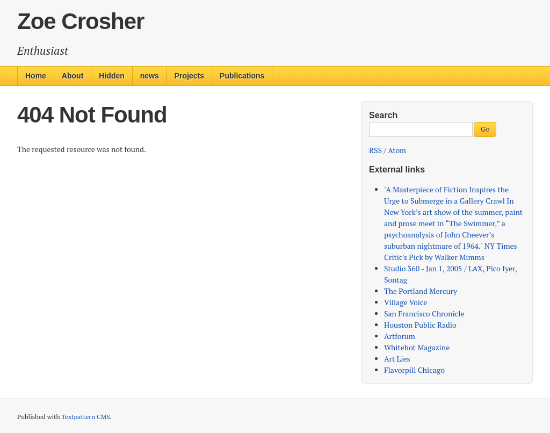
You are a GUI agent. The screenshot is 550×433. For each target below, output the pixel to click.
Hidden (111, 75)
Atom (397, 150)
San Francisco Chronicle (424, 313)
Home (35, 75)
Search (383, 115)
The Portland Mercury (420, 291)
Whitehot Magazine (417, 347)
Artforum (399, 336)
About (72, 75)
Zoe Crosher (80, 21)
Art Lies (397, 358)
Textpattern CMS (85, 417)
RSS (375, 150)
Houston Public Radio (420, 325)
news (149, 75)
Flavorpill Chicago (414, 370)
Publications (242, 75)
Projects (189, 75)
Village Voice (405, 302)
